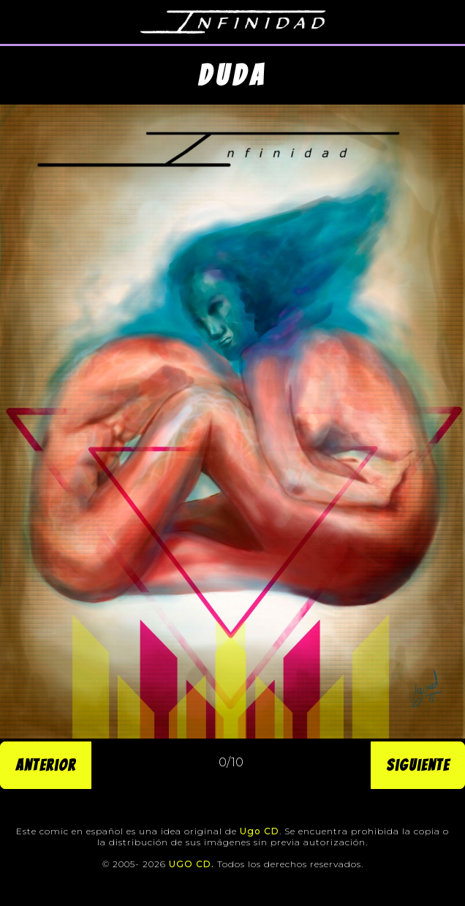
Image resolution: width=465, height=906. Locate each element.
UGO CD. (191, 863)
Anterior (45, 765)
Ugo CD (259, 831)
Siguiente (418, 765)
